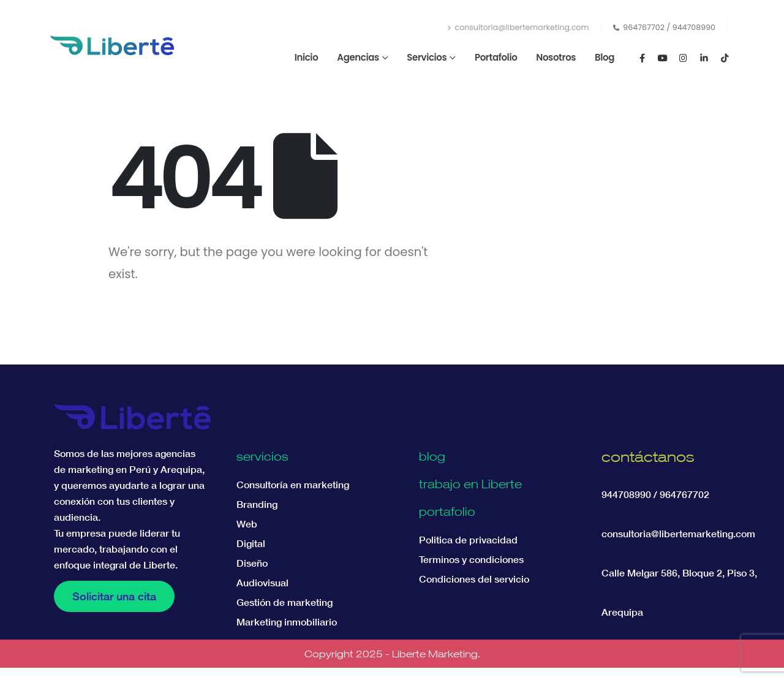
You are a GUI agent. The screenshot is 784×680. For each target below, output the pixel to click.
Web (246, 524)
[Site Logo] (112, 45)
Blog (604, 57)
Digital (250, 543)
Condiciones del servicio (474, 579)
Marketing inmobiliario (286, 622)
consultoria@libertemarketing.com (518, 27)
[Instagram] (683, 57)
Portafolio (496, 57)
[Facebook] (641, 57)
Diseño (252, 563)
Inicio (306, 57)
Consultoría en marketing (292, 484)
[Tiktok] (724, 57)
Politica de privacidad (468, 540)
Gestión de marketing (284, 602)
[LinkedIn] (703, 57)
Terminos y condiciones (471, 559)
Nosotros (556, 57)
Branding (256, 504)
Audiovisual (262, 582)
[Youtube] (662, 57)
